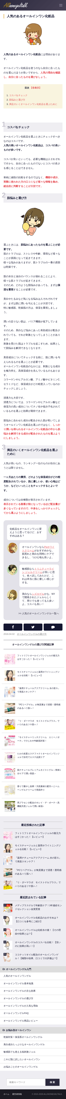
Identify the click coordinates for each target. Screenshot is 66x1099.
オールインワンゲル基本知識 (18, 983)
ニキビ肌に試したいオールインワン (22, 1059)
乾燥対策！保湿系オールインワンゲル (23, 1037)
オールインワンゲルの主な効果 (20, 991)
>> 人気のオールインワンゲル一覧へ (38, 613)
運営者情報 (17, 1094)
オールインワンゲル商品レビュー (21, 1021)
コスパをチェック (18, 95)
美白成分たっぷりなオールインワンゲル (24, 1044)
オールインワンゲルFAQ (16, 1013)
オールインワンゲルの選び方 (32, 634)
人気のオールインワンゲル (17, 976)
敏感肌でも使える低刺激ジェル (20, 1052)
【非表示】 (35, 87)
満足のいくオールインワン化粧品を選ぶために (33, 104)
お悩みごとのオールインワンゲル (21, 1067)
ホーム (6, 1094)
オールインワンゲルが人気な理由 (21, 1006)
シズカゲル (38, 593)
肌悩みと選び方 (17, 99)
